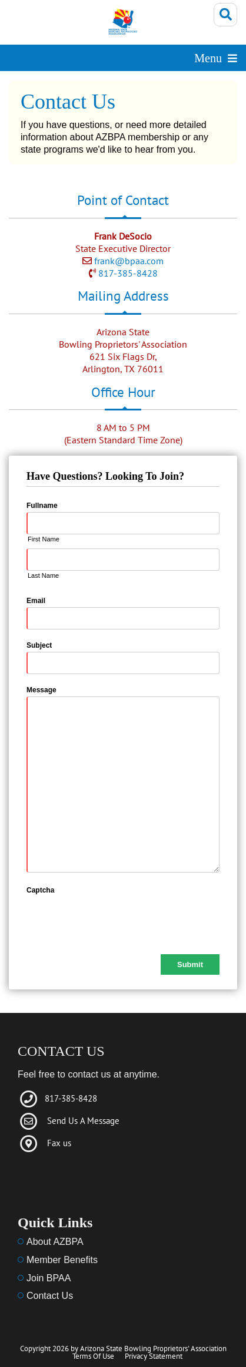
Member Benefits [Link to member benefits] (62, 1260)
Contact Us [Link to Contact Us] (49, 1296)
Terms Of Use (93, 1356)
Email (35, 601)
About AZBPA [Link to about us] (55, 1242)
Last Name (43, 575)
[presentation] (115, 919)
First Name (43, 539)
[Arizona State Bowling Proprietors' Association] (123, 23)
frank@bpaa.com (129, 261)
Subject (39, 645)
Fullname (42, 505)
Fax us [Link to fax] (59, 1143)
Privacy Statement (153, 1356)
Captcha (40, 890)
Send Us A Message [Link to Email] (83, 1120)
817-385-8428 (128, 273)
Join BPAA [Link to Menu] (48, 1278)
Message (41, 690)
